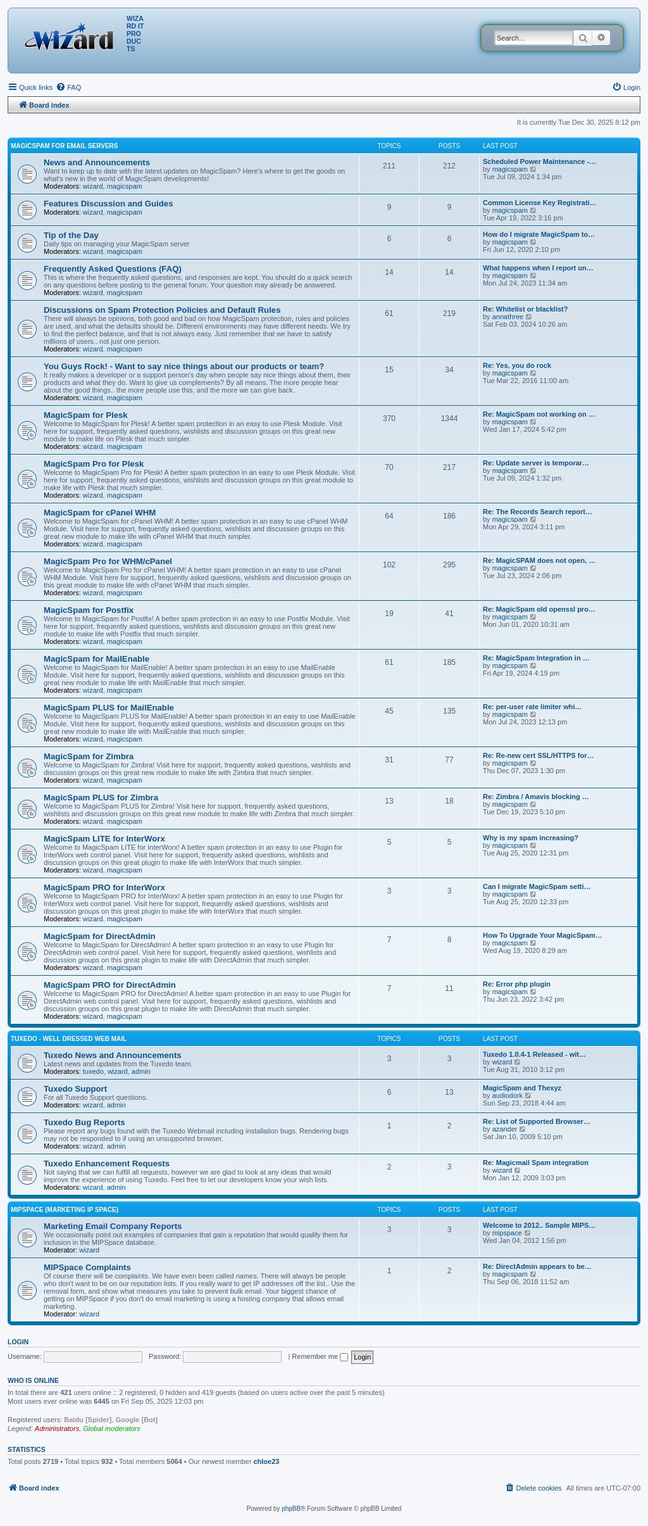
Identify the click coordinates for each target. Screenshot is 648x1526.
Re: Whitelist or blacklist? (525, 309)
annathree (508, 316)
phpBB (291, 1508)
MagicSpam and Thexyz (522, 1088)
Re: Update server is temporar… (536, 463)
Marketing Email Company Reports (113, 1226)
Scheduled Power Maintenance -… (539, 161)
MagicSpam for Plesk (86, 415)
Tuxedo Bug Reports (84, 1122)
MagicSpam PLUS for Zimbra (101, 797)
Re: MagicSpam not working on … (539, 414)
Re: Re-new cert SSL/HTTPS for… (538, 755)
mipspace (507, 1233)
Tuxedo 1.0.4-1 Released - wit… (534, 1054)
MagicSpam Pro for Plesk (94, 464)
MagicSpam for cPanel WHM (100, 512)
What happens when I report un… (538, 268)
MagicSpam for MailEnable (96, 659)
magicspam (124, 186)
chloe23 (266, 1461)
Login (18, 1342)
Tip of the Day (71, 235)
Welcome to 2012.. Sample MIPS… (539, 1225)
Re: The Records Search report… (537, 511)
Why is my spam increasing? (530, 838)
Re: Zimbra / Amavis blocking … (536, 796)
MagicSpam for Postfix (89, 610)
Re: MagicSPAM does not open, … (539, 560)
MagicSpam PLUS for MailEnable (109, 707)
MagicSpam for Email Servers (64, 145)
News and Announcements (97, 162)
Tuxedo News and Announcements (113, 1055)
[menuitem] (68, 87)
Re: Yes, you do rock (517, 365)
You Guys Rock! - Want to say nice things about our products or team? (184, 366)
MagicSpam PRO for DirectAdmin (110, 985)
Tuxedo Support (75, 1089)
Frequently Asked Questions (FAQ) (113, 269)
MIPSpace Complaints (87, 1267)
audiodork (507, 1095)
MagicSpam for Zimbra (89, 756)
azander (505, 1129)
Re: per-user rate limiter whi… (532, 706)
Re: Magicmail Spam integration (536, 1162)
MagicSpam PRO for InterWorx (104, 887)
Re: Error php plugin (517, 984)
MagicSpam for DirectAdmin (100, 936)
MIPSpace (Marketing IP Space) (64, 1209)
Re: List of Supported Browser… (536, 1121)
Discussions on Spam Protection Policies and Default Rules (162, 310)
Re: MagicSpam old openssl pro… (539, 609)
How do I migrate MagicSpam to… (539, 234)
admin (141, 1071)
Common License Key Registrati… (540, 202)
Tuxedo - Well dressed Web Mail (69, 1038)
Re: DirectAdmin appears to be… (537, 1266)
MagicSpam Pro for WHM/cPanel (108, 561)
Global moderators (111, 1428)
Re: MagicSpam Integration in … (536, 658)
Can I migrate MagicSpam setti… (537, 886)
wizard (93, 186)
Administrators (57, 1428)
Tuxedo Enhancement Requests (107, 1163)
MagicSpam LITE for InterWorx (104, 838)
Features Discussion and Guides (108, 203)
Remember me (320, 1356)
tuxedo (93, 1071)
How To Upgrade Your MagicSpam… (542, 935)
